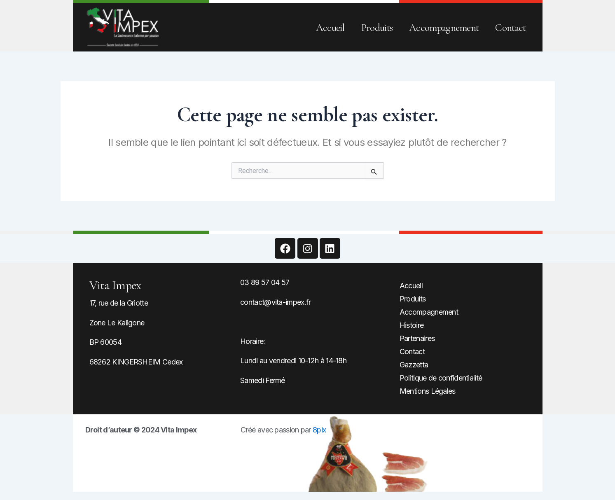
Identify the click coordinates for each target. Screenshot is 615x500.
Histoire (411, 325)
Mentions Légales (428, 391)
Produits (377, 27)
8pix (319, 429)
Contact (510, 27)
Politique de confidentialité (441, 378)
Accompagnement (444, 27)
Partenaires (417, 338)
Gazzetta (414, 364)
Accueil (330, 27)
